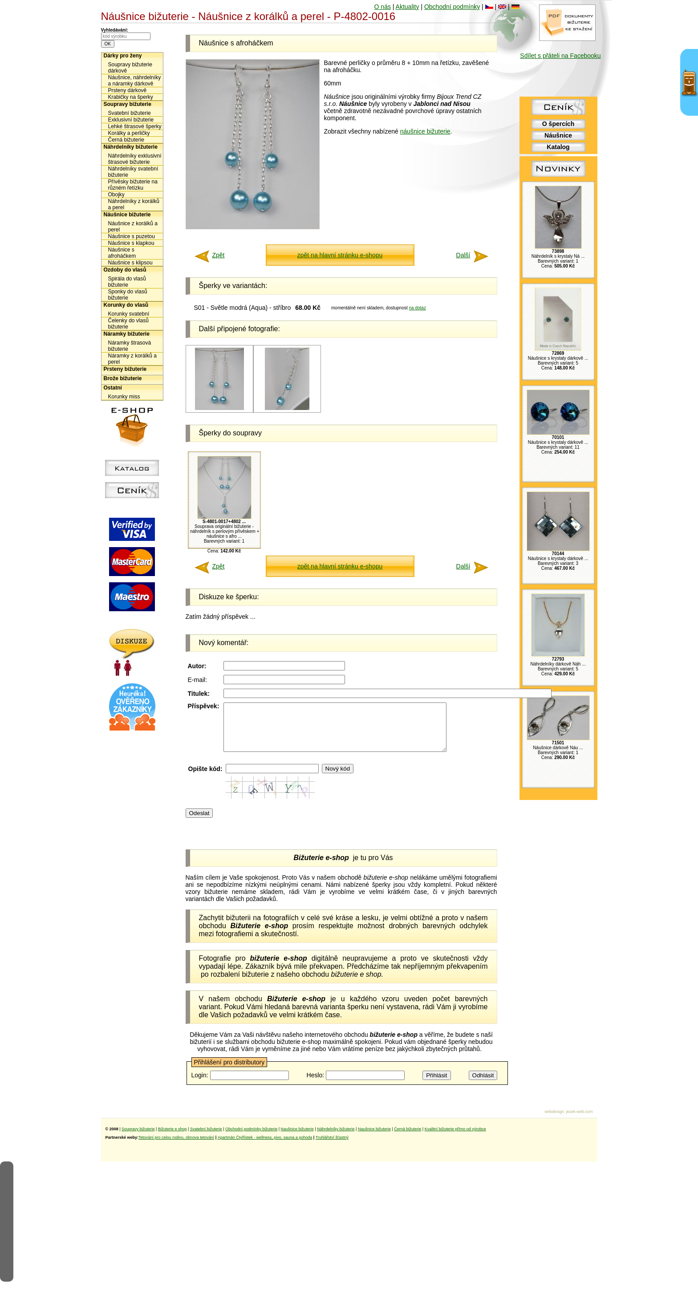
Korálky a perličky (129, 133)
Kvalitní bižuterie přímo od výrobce (455, 1138)
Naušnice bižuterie (297, 1138)
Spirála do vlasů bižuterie (127, 282)
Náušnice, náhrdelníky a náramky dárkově (134, 80)
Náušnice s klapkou (131, 243)
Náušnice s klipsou (130, 263)
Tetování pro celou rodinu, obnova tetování (176, 1147)
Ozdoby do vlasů (125, 270)
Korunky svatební (129, 314)
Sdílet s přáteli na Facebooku (560, 55)
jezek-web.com (579, 1121)
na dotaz (417, 307)
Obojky (116, 194)
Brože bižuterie (123, 378)
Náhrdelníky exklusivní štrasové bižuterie (135, 159)
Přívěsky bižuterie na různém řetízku (133, 185)
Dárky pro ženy (123, 56)
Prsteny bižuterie (125, 369)
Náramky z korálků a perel (132, 359)
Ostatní (113, 388)
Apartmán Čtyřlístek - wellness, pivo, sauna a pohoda (265, 1147)
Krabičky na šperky (130, 97)
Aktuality (407, 6)
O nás (382, 6)
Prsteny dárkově (127, 90)
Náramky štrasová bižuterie (129, 346)
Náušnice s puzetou (131, 236)
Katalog (558, 146)
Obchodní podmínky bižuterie (251, 1138)
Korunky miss (124, 397)
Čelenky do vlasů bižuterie (128, 323)
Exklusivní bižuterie (131, 120)
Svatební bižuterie (129, 113)
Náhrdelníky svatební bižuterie (133, 172)
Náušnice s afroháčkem (122, 253)
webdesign (554, 1121)
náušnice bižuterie (425, 131)
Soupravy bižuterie (127, 104)
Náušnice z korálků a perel (133, 226)
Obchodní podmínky (452, 6)
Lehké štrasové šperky (135, 126)
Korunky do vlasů (126, 305)
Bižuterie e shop (172, 1138)
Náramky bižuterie (127, 334)
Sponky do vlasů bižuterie (127, 294)
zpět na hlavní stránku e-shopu (339, 255)
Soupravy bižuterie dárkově (130, 67)
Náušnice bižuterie (127, 214)
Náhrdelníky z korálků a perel (133, 204)
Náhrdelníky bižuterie (131, 147)
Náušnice (558, 135)
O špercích (558, 123)
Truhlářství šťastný (332, 1147)
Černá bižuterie (126, 140)
